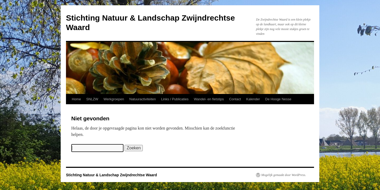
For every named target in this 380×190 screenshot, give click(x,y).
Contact (235, 99)
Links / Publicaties (174, 99)
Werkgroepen (113, 99)
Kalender (253, 99)
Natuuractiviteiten (142, 99)
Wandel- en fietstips (209, 99)
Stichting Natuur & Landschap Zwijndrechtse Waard (111, 175)
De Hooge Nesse (278, 99)
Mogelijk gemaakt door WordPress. (283, 175)
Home (76, 99)
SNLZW (92, 99)
